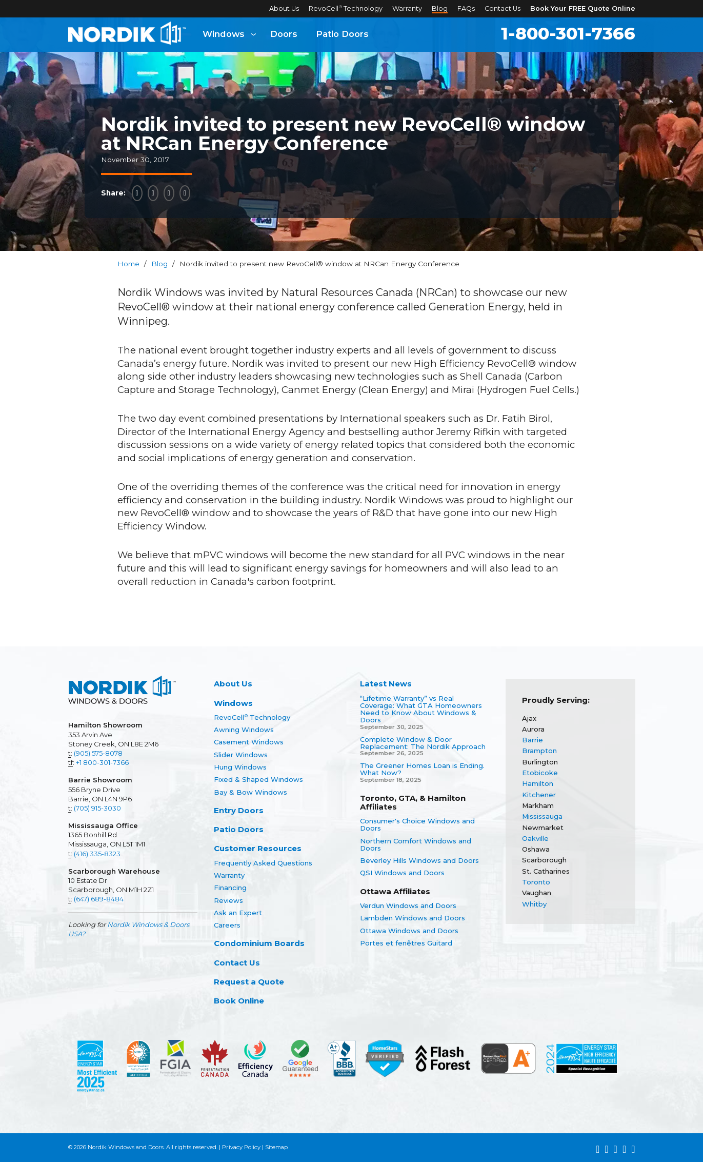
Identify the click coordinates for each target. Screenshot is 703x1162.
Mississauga (542, 816)
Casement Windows (249, 741)
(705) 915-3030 (97, 808)
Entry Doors (239, 810)
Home (128, 264)
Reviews (228, 900)
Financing (230, 887)
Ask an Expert (238, 912)
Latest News (386, 683)
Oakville (535, 838)
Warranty (407, 8)
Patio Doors (342, 34)
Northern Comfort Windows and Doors (415, 844)
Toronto (536, 881)
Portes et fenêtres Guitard (406, 943)
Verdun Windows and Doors (408, 905)
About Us (284, 8)
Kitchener (539, 794)
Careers (227, 925)
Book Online (239, 1001)
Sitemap (276, 1147)
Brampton (539, 750)
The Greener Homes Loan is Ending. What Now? (422, 769)
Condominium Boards (259, 943)
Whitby (534, 904)
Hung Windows (240, 767)
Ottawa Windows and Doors (409, 930)
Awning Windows (244, 729)
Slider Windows (241, 754)
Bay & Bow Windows (250, 792)
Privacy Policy (241, 1147)
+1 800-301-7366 (102, 762)
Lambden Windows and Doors (412, 917)
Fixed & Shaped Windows (258, 779)
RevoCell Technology (346, 8)
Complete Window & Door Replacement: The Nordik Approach (423, 743)
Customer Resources (258, 848)
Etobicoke (540, 772)
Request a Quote (249, 982)
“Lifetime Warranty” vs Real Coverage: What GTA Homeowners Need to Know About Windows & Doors (421, 709)
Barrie (532, 739)
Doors (283, 34)
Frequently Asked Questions (263, 862)
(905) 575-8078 (98, 753)
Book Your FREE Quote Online (582, 8)
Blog (440, 8)
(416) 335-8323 (97, 854)
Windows (224, 34)
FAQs (466, 8)
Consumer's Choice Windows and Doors (417, 824)
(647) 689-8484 (99, 899)
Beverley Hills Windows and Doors (419, 860)
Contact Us (502, 8)
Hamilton (537, 783)
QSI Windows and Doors (402, 872)
